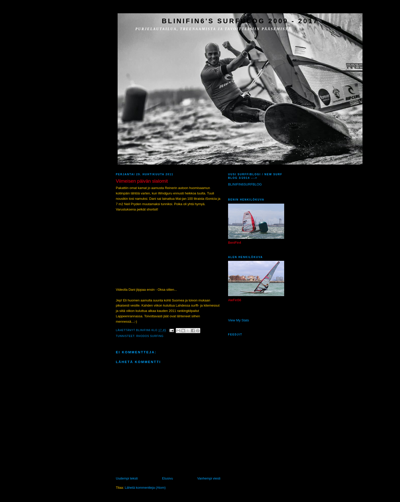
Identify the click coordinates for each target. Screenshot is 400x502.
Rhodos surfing (150, 336)
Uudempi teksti (127, 478)
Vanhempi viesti (208, 478)
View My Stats (238, 320)
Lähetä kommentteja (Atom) (145, 487)
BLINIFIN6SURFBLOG (245, 184)
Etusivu (167, 478)
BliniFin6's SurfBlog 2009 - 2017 (240, 21)
